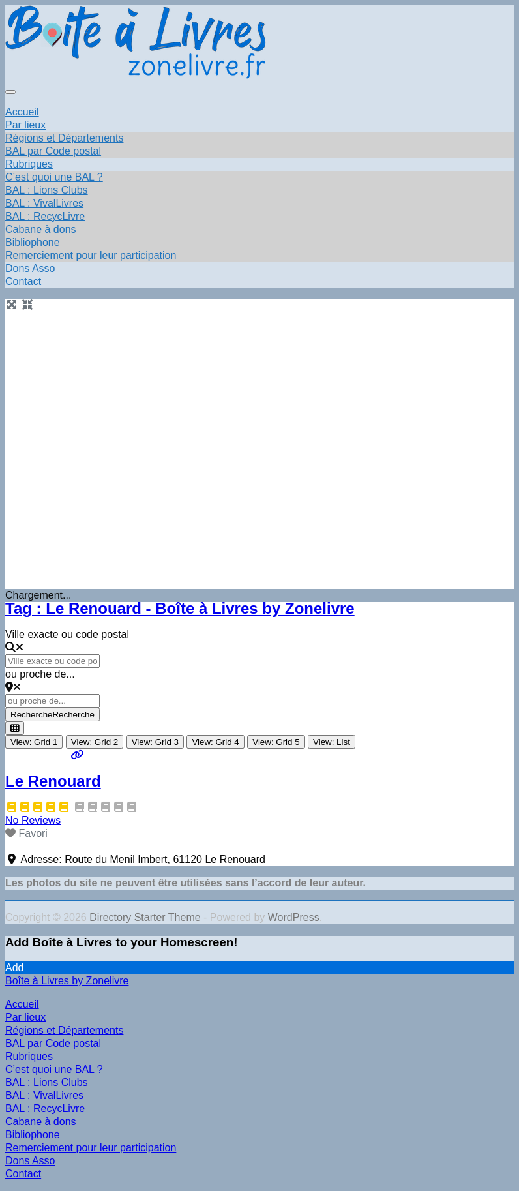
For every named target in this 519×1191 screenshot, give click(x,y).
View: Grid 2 (94, 742)
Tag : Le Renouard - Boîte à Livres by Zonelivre (180, 608)
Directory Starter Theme (146, 917)
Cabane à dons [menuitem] (40, 1121)
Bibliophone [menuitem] (32, 1134)
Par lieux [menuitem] (25, 1017)
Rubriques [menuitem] (29, 1056)
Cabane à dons (40, 229)
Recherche (52, 714)
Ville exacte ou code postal (67, 634)
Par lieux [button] (25, 124)
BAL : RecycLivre (45, 216)
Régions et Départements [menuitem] (64, 1030)
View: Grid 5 (275, 742)
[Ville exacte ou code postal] (52, 661)
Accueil (22, 111)
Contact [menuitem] (23, 1173)
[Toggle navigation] (10, 92)
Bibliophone (32, 242)
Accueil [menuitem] (22, 1004)
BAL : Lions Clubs (46, 190)
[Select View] (14, 728)
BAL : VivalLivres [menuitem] (44, 1095)
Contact (23, 281)
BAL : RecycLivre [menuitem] (45, 1108)
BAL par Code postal (53, 151)
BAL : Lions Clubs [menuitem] (46, 1082)
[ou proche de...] (52, 701)
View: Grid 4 (215, 742)
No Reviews (33, 820)
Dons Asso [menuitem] (30, 1160)
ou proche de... (40, 674)
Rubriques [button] (29, 164)
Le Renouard (53, 781)
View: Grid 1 (33, 742)
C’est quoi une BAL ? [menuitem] (54, 1069)
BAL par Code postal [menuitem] (53, 1043)
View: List (331, 742)
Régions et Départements (64, 137)
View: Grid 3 (155, 742)
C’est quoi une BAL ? (54, 177)
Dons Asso (30, 268)
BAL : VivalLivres (44, 203)
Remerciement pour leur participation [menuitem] (90, 1147)
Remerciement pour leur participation (90, 255)
